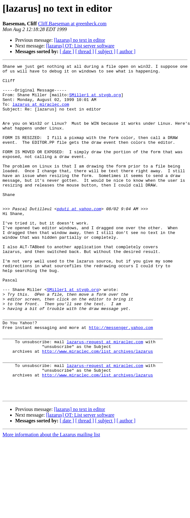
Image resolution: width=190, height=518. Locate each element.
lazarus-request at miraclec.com (105, 398)
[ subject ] (105, 51)
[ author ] (126, 51)
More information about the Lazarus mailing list (51, 501)
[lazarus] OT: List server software (80, 45)
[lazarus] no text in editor (79, 40)
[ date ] (67, 51)
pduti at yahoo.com (79, 238)
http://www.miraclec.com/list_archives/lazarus (97, 409)
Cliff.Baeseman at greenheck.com (72, 23)
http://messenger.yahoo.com (121, 380)
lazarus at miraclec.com (40, 113)
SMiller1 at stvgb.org (95, 101)
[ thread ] (84, 51)
